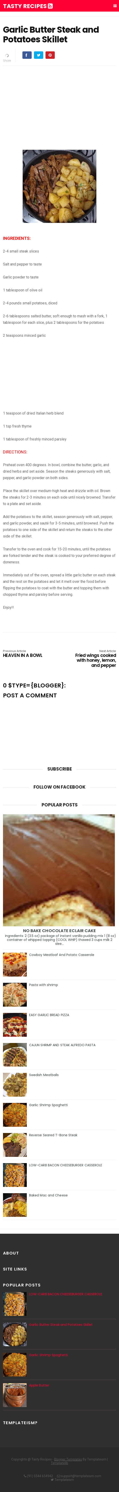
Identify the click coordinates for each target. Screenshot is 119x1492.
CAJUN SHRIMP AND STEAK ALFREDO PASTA (62, 1045)
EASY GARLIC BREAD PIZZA (49, 1015)
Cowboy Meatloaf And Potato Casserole (62, 954)
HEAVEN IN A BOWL (25, 654)
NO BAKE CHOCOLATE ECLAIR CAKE (59, 930)
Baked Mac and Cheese (48, 1195)
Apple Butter (39, 1385)
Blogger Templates (68, 1459)
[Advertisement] (59, 101)
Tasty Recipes (28, 6)
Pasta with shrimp (43, 985)
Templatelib (59, 1463)
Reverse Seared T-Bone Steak (53, 1135)
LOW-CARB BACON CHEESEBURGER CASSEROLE (65, 1165)
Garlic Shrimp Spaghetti (48, 1105)
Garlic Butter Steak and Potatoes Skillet (61, 1324)
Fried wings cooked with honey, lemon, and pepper (93, 658)
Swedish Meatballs (44, 1075)
